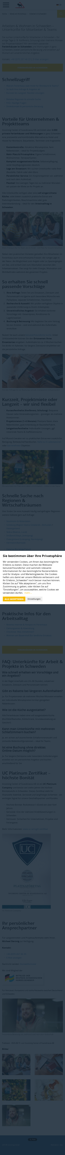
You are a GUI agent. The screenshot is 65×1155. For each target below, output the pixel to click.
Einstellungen (34, 599)
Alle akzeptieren (14, 599)
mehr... (28, 592)
